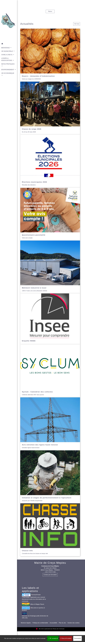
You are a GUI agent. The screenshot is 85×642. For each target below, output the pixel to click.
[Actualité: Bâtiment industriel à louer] (50, 267)
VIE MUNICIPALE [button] (7, 49)
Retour (50, 11)
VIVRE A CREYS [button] (7, 55)
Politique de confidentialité (40, 623)
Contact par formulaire (50, 574)
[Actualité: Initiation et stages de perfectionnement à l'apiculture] (50, 476)
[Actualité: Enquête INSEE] (50, 318)
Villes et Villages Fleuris (33, 604)
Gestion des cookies (74, 623)
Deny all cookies (65, 638)
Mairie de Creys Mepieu (50, 562)
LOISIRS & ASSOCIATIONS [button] (7, 60)
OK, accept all (53, 638)
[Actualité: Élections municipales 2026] (50, 161)
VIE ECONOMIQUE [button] (6, 77)
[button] (7, 42)
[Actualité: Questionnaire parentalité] (50, 214)
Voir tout (76, 24)
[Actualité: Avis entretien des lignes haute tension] (50, 423)
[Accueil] (7, 20)
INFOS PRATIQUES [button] (5, 65)
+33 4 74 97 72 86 (50, 572)
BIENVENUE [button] (5, 46)
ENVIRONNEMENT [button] (7, 70)
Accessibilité (53, 623)
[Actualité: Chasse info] (50, 529)
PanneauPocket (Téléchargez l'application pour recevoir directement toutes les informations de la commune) (34, 597)
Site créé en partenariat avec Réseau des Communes (50, 628)
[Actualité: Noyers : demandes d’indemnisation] (50, 55)
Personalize (77, 638)
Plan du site (62, 623)
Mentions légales (26, 623)
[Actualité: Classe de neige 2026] (50, 108)
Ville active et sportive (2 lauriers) (33, 608)
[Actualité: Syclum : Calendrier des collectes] (50, 370)
